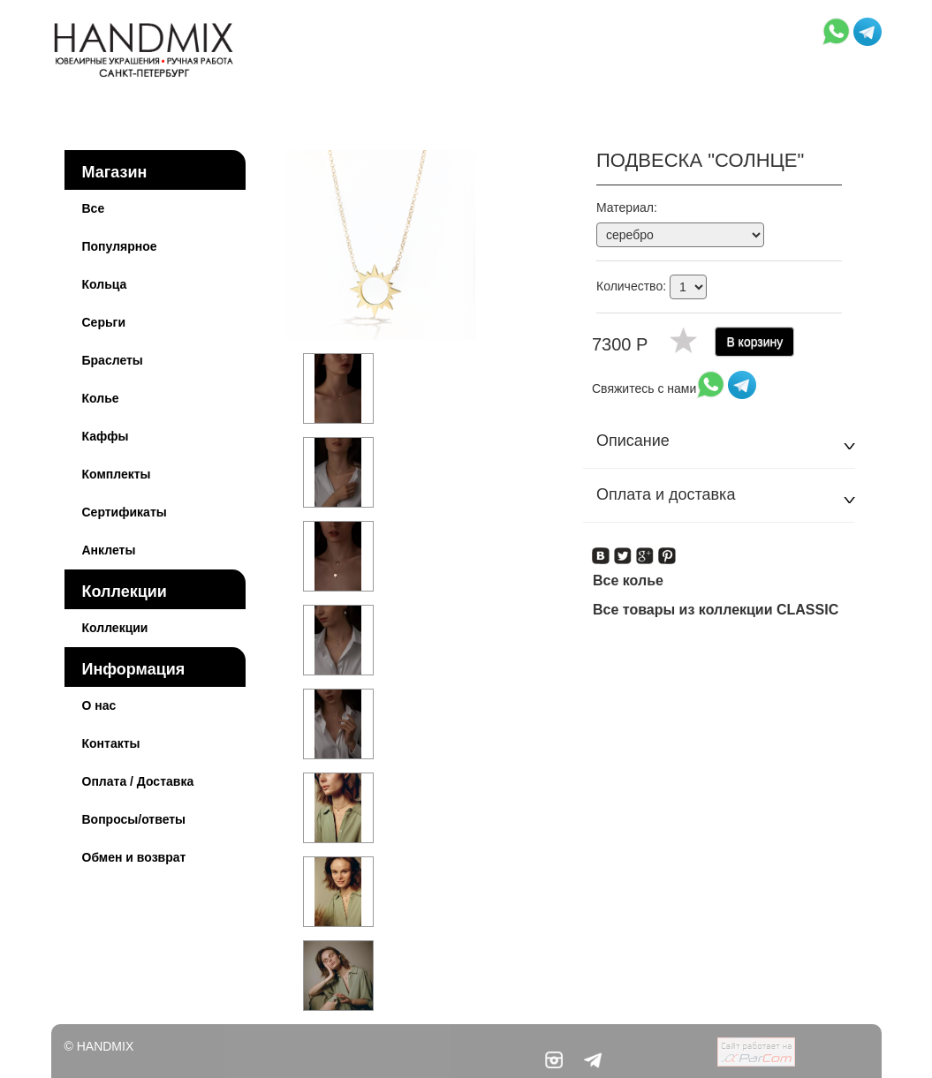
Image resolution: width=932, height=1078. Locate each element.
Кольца (104, 284)
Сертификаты (124, 512)
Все (93, 208)
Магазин (115, 172)
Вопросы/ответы (134, 819)
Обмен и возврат (134, 857)
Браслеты (112, 360)
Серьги (104, 322)
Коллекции (124, 591)
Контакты (111, 743)
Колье (100, 398)
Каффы (105, 436)
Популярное (119, 246)
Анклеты (109, 550)
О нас (99, 705)
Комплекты (116, 474)
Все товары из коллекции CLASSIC (715, 609)
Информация (134, 669)
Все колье (628, 580)
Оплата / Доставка (138, 781)
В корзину (754, 342)
